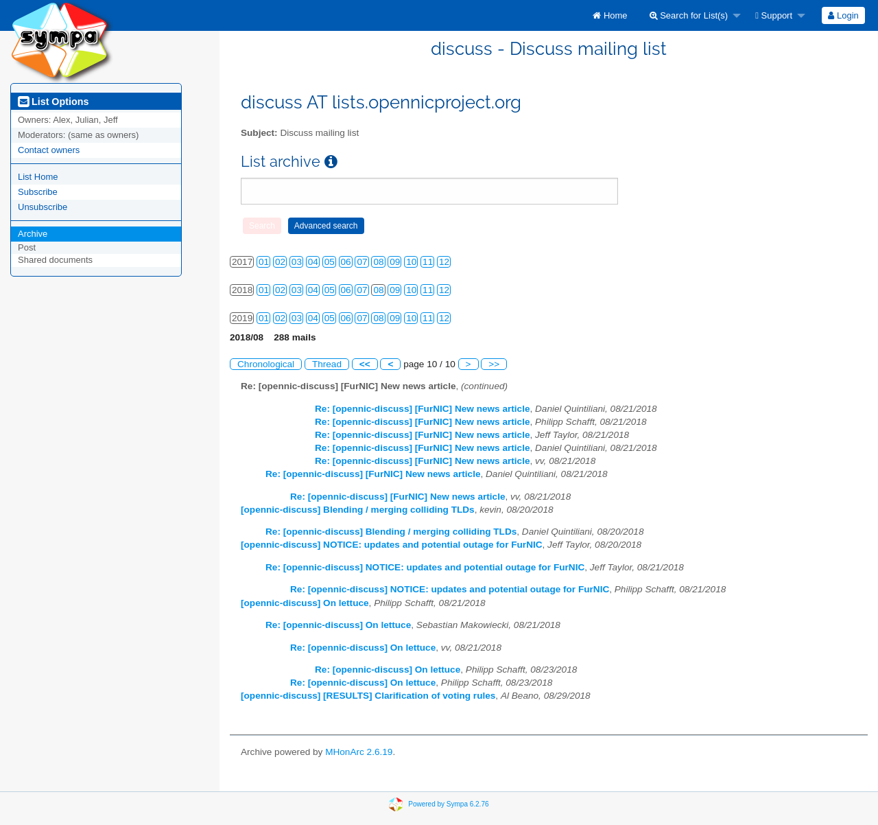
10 (411, 262)
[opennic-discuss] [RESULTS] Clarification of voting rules (368, 695)
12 (444, 262)
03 (297, 262)
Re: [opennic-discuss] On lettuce (338, 625)
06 (346, 262)
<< (364, 364)
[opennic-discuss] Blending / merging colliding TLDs (358, 509)
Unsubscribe (42, 207)
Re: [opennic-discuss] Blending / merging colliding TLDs (391, 531)
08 (378, 262)
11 (428, 262)
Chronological (265, 364)
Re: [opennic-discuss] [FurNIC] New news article (422, 409)
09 (395, 262)
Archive (32, 234)
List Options (53, 101)
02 (280, 262)
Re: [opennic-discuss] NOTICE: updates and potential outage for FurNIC (424, 567)
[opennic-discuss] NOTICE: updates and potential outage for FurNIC (392, 544)
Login (843, 15)
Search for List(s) (689, 15)
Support (773, 15)
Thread (327, 364)
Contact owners (49, 150)
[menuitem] (610, 15)
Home (610, 15)
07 (362, 262)
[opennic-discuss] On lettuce (305, 603)
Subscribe (38, 192)
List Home (38, 177)
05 (329, 262)
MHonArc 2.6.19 (358, 752)
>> (493, 364)
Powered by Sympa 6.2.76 (448, 803)
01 (264, 262)
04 (313, 262)
